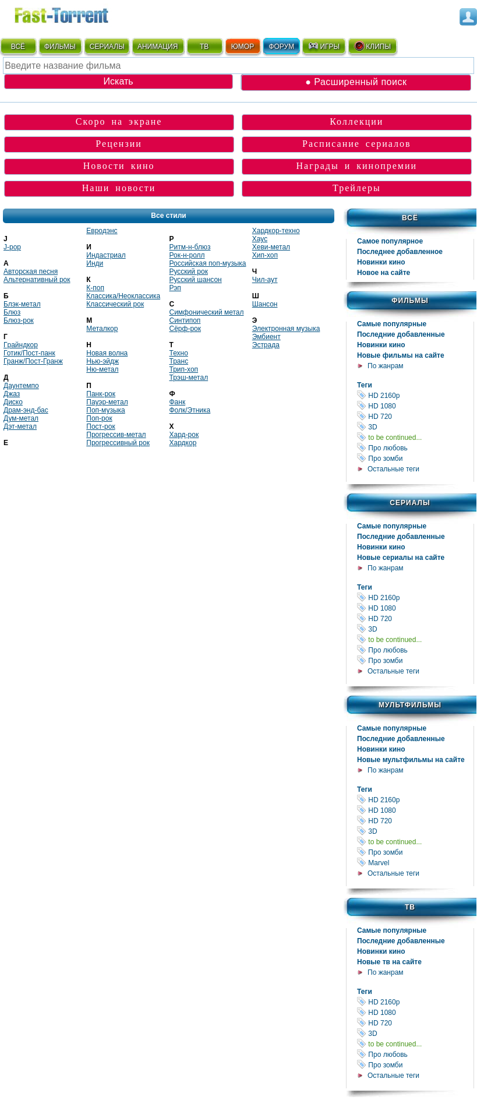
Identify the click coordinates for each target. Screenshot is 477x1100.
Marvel (415, 862)
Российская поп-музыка (207, 263)
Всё (410, 218)
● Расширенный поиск (356, 82)
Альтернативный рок (36, 280)
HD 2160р (415, 395)
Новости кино (119, 166)
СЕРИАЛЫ (107, 47)
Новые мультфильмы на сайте (411, 760)
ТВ (204, 47)
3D (415, 426)
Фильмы (409, 301)
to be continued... (415, 437)
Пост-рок (100, 426)
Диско (13, 402)
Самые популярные (391, 324)
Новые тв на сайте (389, 962)
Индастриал (105, 255)
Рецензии (119, 144)
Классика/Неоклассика (123, 296)
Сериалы (410, 503)
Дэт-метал (20, 426)
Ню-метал (102, 369)
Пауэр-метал (107, 402)
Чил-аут (265, 280)
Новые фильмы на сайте (400, 355)
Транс (179, 361)
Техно (178, 353)
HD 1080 (415, 405)
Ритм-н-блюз (190, 247)
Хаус (259, 239)
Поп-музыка (105, 410)
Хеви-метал (271, 247)
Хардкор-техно (276, 231)
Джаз (11, 394)
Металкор (102, 329)
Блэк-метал (22, 304)
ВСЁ (18, 47)
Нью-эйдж (102, 361)
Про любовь (415, 447)
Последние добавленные (401, 334)
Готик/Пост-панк (29, 353)
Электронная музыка (286, 329)
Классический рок (115, 304)
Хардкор (183, 443)
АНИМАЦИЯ (157, 47)
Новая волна (107, 353)
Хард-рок (184, 435)
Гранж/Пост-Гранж (33, 361)
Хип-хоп (265, 255)
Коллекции (356, 121)
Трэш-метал (189, 377)
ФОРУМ (281, 47)
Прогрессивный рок (118, 443)
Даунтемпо (21, 386)
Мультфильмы (410, 705)
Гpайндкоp (20, 345)
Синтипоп (185, 320)
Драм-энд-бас (25, 410)
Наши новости (119, 188)
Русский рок (188, 271)
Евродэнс (101, 231)
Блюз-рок (18, 320)
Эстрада (266, 345)
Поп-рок (99, 418)
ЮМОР (242, 47)
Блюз (11, 312)
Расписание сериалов (356, 144)
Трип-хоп (184, 369)
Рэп (175, 288)
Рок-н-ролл (187, 255)
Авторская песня (30, 271)
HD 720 (415, 416)
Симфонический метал (206, 312)
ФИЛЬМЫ (60, 47)
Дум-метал (20, 418)
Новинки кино (381, 262)
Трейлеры (357, 188)
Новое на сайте (383, 273)
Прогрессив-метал (116, 435)
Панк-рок (100, 394)
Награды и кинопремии (357, 166)
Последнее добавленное (400, 252)
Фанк (177, 402)
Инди (94, 263)
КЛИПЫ (372, 46)
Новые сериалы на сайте (400, 557)
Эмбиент (266, 337)
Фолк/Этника (190, 410)
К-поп (95, 288)
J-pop (12, 247)
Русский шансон (195, 280)
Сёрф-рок (185, 329)
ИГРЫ (324, 46)
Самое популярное (390, 241)
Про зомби (415, 458)
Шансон (265, 304)
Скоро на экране (119, 121)
